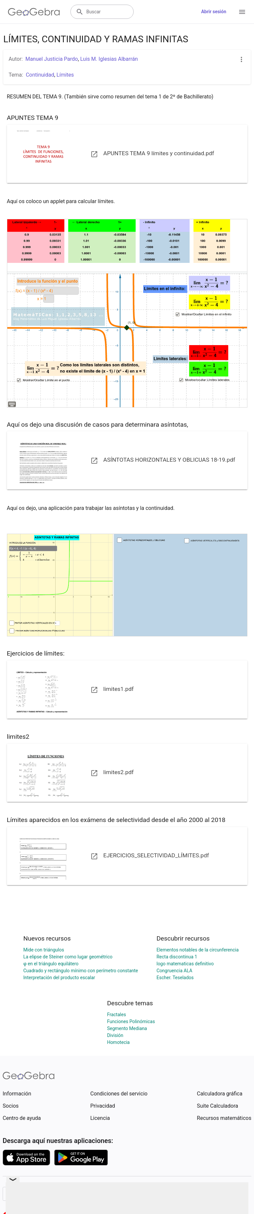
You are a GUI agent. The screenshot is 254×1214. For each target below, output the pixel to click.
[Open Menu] (242, 12)
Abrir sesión (213, 11)
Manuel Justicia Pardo (51, 59)
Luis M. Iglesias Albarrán (109, 59)
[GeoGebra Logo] (34, 12)
